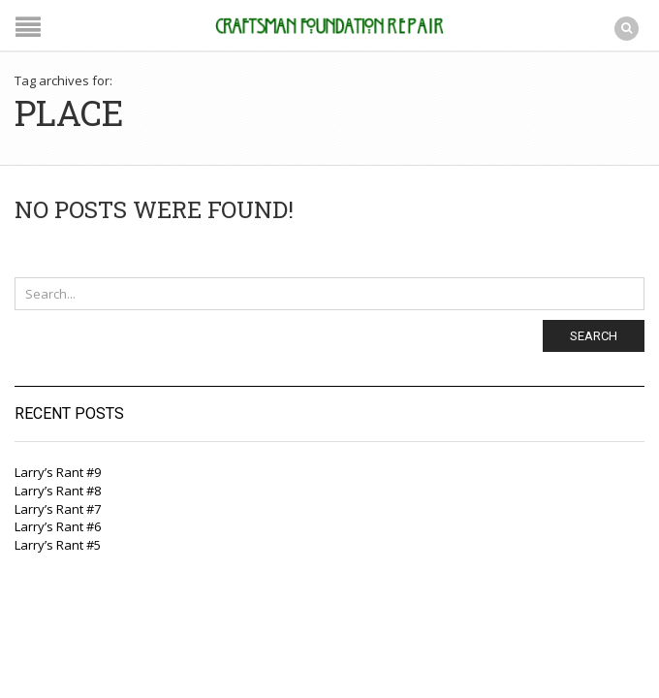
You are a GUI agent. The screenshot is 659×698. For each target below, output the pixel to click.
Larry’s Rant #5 (58, 545)
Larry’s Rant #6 (58, 526)
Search (593, 336)
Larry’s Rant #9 (58, 472)
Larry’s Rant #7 (58, 509)
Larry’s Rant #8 (58, 490)
